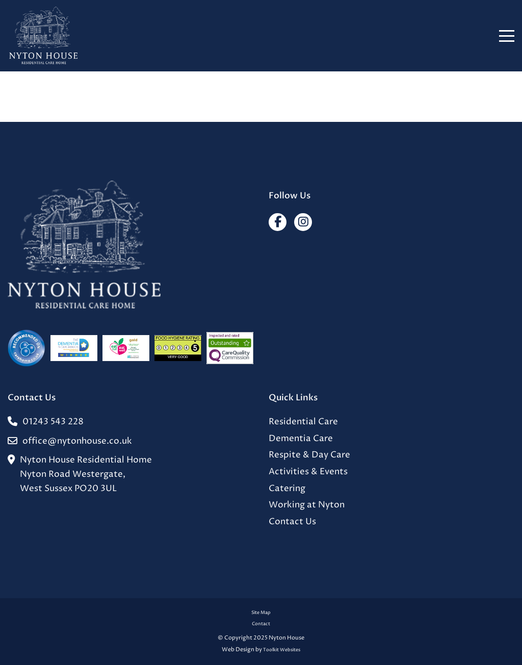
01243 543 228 (46, 422)
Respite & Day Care (309, 455)
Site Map (261, 613)
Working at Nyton (307, 505)
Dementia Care (301, 439)
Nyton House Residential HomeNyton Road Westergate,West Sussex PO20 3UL (80, 474)
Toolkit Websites (281, 650)
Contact (261, 624)
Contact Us (292, 522)
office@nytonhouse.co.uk (70, 441)
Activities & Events (308, 472)
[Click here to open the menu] (506, 36)
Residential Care (303, 422)
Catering (287, 489)
